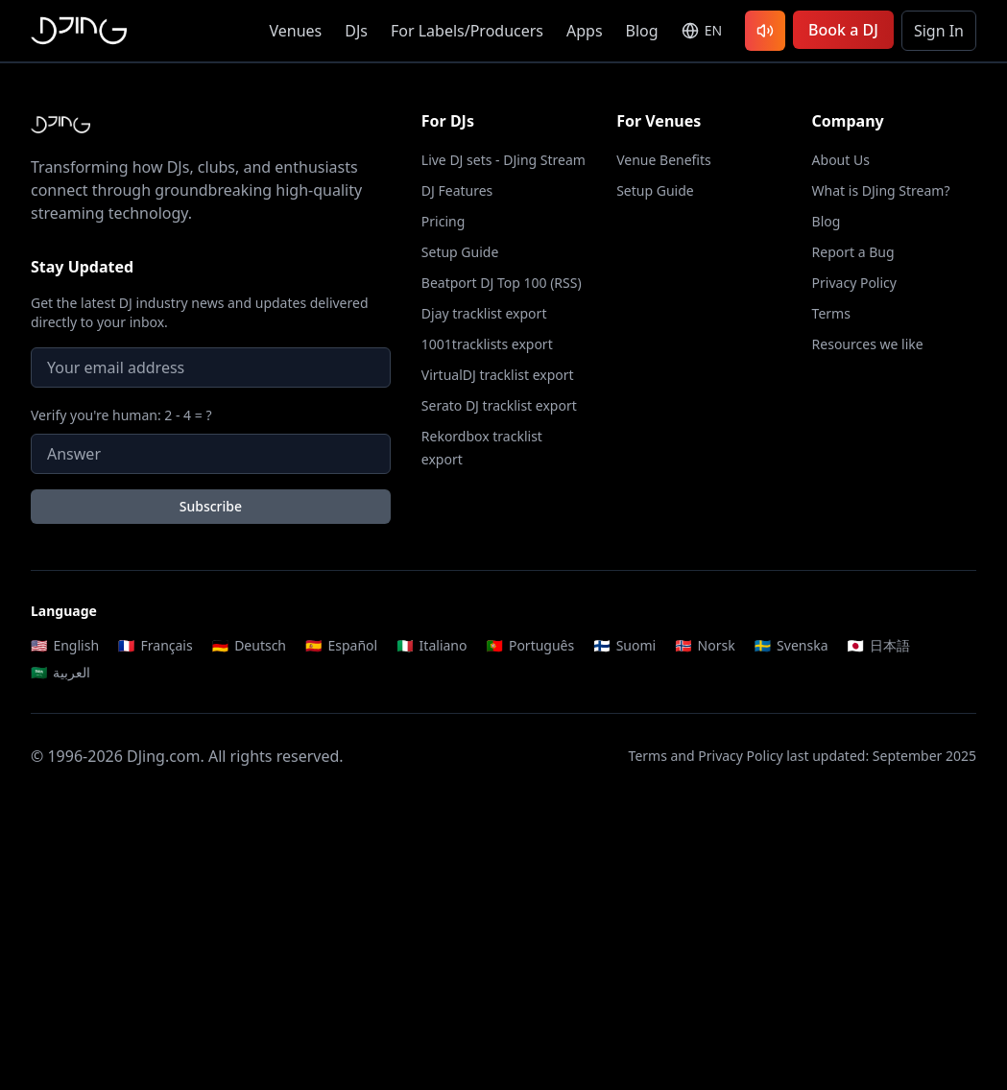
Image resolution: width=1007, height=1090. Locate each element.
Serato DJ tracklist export (499, 405)
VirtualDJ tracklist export (497, 375)
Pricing (443, 221)
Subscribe (211, 506)
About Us (841, 160)
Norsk (705, 645)
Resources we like (867, 344)
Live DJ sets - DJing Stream (503, 160)
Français (155, 645)
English (65, 645)
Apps (584, 30)
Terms (831, 313)
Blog (642, 30)
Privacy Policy (854, 282)
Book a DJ (843, 29)
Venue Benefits (663, 160)
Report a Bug (853, 252)
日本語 (879, 645)
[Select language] (702, 30)
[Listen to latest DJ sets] (765, 31)
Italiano (431, 645)
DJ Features (457, 190)
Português (530, 645)
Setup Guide (460, 252)
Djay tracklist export (484, 313)
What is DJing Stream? (881, 190)
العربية (60, 672)
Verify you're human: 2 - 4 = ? (121, 415)
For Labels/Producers (467, 30)
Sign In (939, 30)
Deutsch (249, 645)
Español (341, 645)
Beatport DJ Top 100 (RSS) (501, 282)
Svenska (791, 645)
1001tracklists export (487, 344)
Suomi (624, 645)
